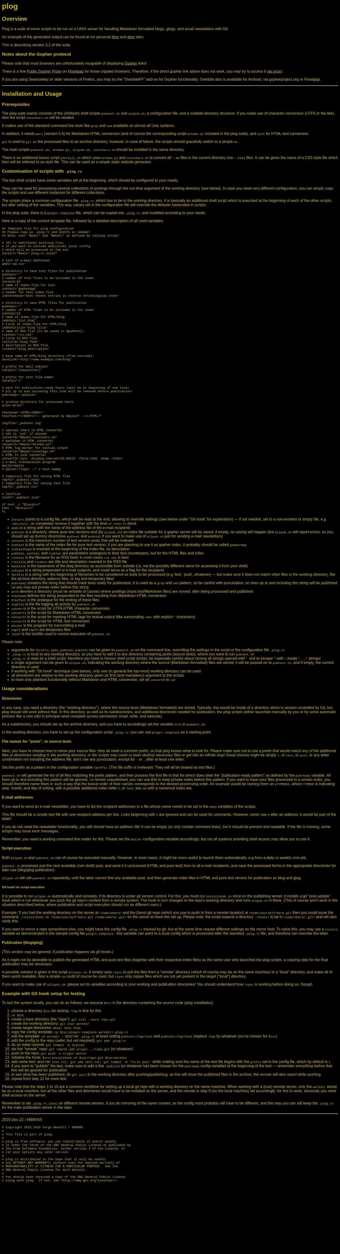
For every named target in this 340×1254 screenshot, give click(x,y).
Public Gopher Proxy (44, 71)
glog (130, 37)
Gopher (130, 63)
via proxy (274, 71)
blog (115, 37)
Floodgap (76, 71)
